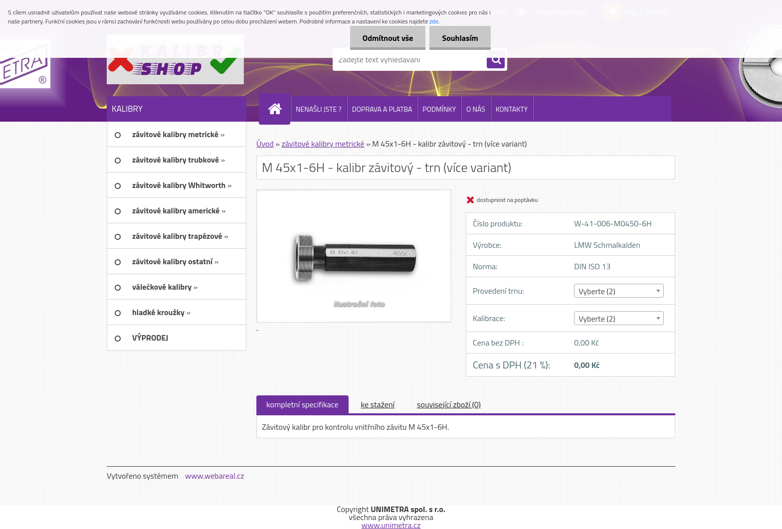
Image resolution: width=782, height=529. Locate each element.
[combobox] (618, 291)
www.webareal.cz (214, 476)
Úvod (265, 144)
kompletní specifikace (302, 404)
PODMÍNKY (439, 109)
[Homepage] (278, 108)
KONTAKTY (512, 109)
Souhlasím (460, 38)
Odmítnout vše (388, 38)
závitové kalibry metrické (322, 144)
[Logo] (175, 59)
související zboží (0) (449, 404)
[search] (496, 59)
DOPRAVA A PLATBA (382, 109)
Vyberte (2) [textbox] (597, 291)
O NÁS (475, 109)
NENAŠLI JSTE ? (319, 109)
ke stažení (378, 404)
